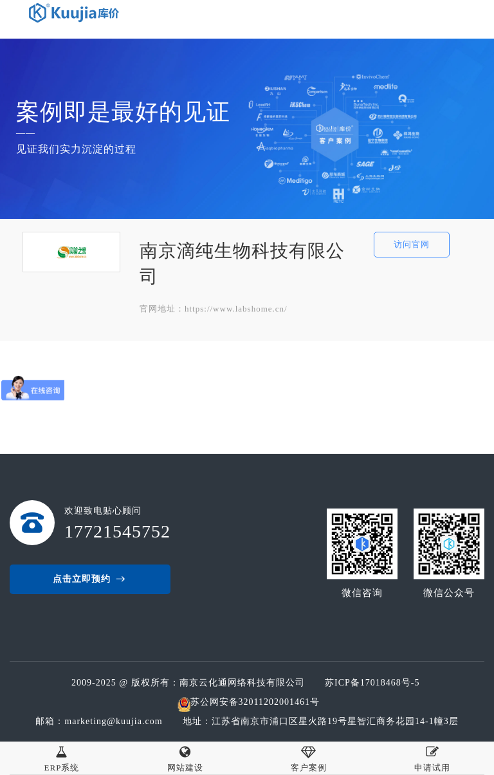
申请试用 (432, 757)
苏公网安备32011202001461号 (255, 702)
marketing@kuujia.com (116, 721)
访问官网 (412, 244)
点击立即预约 (90, 579)
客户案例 (309, 757)
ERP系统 (62, 757)
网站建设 (185, 757)
